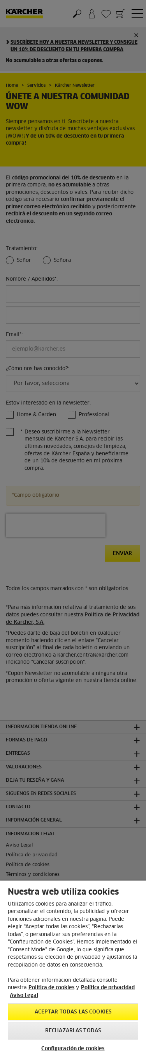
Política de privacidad (108, 987)
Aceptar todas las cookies (73, 1012)
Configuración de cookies (72, 1048)
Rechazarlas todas (73, 1030)
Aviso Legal (24, 995)
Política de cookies (51, 987)
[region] (73, 969)
